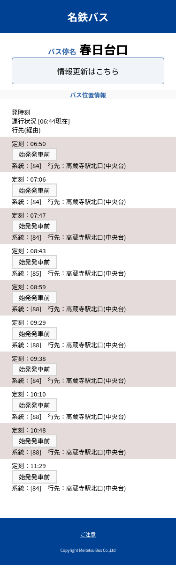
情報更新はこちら (88, 71)
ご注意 (88, 534)
